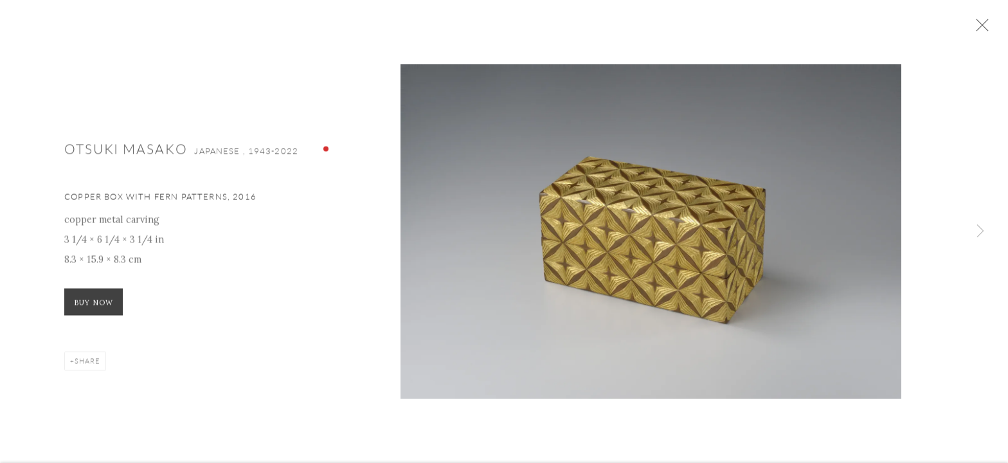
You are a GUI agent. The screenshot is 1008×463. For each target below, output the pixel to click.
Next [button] (980, 231)
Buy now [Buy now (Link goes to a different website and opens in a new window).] (93, 305)
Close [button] (980, 29)
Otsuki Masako (127, 151)
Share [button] (87, 364)
